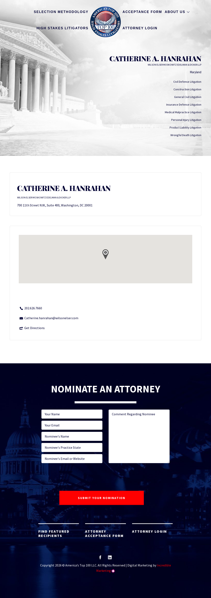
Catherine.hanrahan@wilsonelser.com (51, 318)
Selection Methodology (61, 12)
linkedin (110, 559)
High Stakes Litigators (62, 28)
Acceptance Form (142, 12)
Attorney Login (140, 28)
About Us (175, 12)
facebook (100, 559)
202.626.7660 (33, 308)
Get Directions (34, 328)
